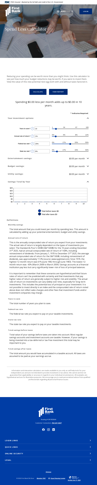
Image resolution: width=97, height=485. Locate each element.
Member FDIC (41, 478)
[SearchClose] (72, 11)
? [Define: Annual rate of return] (32, 136)
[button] (48, 118)
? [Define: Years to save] (32, 128)
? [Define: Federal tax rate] (32, 143)
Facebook (43, 429)
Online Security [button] (14, 453)
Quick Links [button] (11, 447)
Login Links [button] (11, 440)
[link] (74, 478)
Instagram (48, 429)
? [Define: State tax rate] (32, 151)
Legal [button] (8, 460)
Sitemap (48, 472)
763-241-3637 (57, 423)
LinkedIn (53, 429)
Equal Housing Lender (58, 478)
